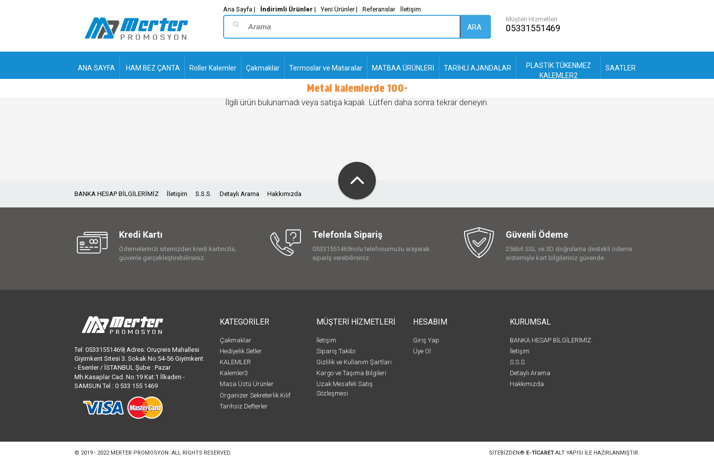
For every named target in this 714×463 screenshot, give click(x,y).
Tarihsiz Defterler (244, 406)
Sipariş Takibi (336, 351)
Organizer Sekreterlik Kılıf (255, 395)
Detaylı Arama (239, 194)
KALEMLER (235, 362)
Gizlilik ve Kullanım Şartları (354, 362)
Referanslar (378, 9)
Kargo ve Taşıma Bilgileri (351, 373)
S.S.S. (203, 194)
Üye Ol (422, 351)
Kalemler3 (234, 373)
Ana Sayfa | (239, 9)
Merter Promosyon (140, 453)
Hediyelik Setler (241, 351)
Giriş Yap (426, 340)
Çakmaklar (235, 340)
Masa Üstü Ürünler (247, 384)
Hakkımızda (284, 194)
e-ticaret (540, 453)
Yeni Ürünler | (339, 9)
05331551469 (533, 28)
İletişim (410, 9)
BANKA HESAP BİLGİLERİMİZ (116, 194)
